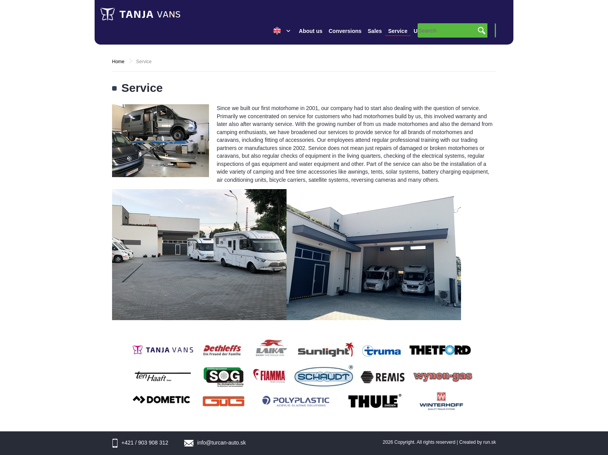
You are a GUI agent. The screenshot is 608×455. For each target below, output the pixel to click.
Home (118, 61)
